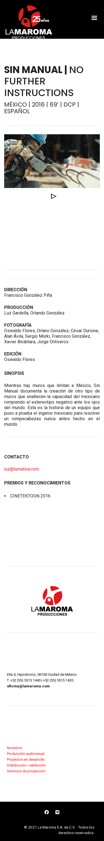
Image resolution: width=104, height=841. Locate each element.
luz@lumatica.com (21, 469)
